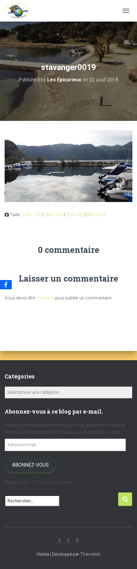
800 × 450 (96, 214)
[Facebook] (6, 284)
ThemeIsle (90, 554)
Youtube (60, 541)
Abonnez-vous (30, 465)
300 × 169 (53, 214)
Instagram (68, 541)
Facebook (77, 541)
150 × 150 (32, 214)
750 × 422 (75, 214)
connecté (45, 297)
